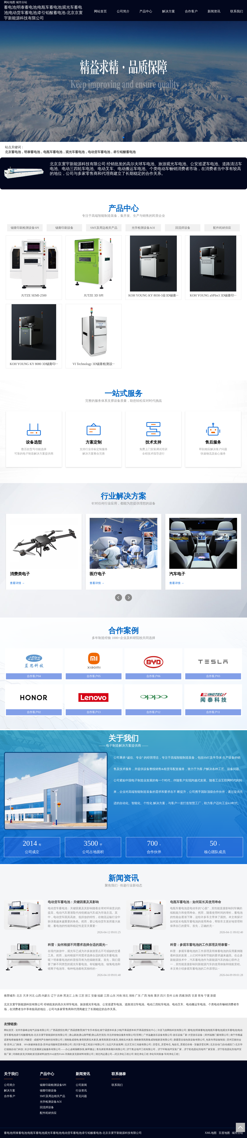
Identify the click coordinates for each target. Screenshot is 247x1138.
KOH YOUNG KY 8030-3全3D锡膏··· (153, 295)
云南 (175, 995)
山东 (113, 995)
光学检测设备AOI (51, 1101)
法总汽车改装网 (114, 1044)
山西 (38, 995)
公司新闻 (81, 1084)
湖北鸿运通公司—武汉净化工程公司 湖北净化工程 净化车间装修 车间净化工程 (136, 1054)
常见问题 (81, 1096)
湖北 (125, 995)
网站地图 (9, 2)
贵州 (169, 995)
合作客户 (191, 11)
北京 (19, 995)
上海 (75, 995)
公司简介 (123, 11)
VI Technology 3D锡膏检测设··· (94, 364)
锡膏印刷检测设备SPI (53, 1084)
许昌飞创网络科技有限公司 (172, 1030)
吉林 (60, 995)
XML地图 (211, 1132)
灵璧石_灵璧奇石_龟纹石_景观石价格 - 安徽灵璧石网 (181, 1044)
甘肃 (194, 995)
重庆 (157, 995)
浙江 (87, 995)
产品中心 (145, 11)
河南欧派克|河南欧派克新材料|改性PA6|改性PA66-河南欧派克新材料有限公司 (53, 1054)
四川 (163, 995)
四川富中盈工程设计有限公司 (89, 1044)
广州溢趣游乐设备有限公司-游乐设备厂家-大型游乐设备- (173, 1035)
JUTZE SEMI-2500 (34, 295)
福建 (100, 995)
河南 (119, 995)
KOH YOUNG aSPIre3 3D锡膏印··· (213, 295)
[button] (123, 137)
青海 (200, 995)
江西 (106, 995)
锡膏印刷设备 (48, 1090)
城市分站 (21, 2)
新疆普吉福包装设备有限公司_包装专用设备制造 (199, 1039)
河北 (32, 995)
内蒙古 (46, 995)
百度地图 (224, 1132)
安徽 (94, 995)
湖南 (131, 995)
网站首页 (100, 11)
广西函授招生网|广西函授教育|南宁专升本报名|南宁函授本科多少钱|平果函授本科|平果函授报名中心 (103, 1030)
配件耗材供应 (48, 1112)
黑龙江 (67, 995)
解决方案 (168, 11)
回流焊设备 (47, 1107)
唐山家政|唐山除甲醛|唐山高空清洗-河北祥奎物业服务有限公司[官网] (105, 1035)
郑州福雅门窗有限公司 (217, 1035)
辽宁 (53, 995)
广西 (144, 995)
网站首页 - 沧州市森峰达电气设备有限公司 (26, 1030)
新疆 (213, 995)
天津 (25, 995)
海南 (150, 995)
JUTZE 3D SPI (93, 295)
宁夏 (207, 995)
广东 (138, 995)
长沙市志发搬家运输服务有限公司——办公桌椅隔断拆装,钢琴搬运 (60, 1049)
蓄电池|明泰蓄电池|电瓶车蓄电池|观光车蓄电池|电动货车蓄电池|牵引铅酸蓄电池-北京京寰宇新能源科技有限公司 (43, 12)
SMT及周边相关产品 (52, 1096)
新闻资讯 (214, 11)
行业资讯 (81, 1090)
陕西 (188, 995)
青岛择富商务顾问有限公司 (110, 1049)
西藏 (182, 995)
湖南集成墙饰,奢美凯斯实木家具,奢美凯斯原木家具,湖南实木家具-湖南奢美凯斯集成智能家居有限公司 (118, 1039)
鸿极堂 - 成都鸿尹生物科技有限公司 (44, 1039)
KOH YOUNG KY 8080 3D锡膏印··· (34, 364)
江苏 (81, 995)
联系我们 (236, 11)
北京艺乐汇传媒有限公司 (138, 1044)
